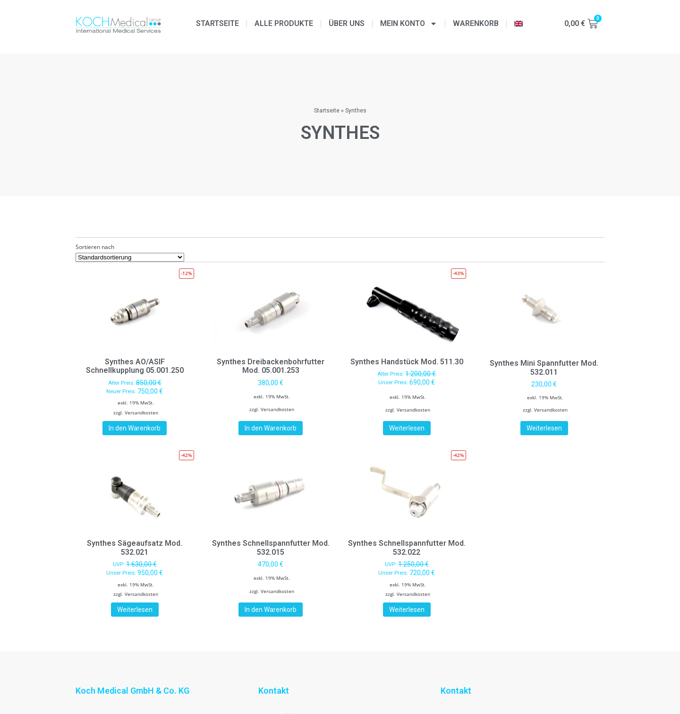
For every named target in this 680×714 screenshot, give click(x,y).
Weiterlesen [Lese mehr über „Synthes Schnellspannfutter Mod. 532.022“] (407, 609)
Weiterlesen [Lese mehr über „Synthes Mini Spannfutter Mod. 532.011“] (544, 428)
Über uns (347, 23)
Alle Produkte (284, 23)
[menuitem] (518, 23)
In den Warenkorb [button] (135, 428)
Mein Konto (408, 23)
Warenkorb (476, 23)
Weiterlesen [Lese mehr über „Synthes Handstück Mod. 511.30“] (407, 428)
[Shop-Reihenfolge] (130, 257)
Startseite (217, 23)
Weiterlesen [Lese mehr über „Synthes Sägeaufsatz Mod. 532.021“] (135, 609)
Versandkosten (141, 412)
